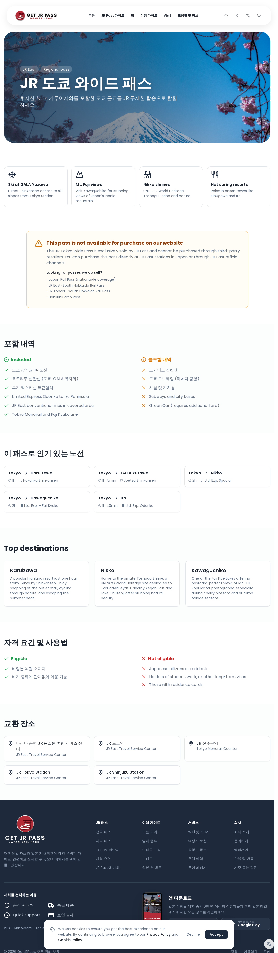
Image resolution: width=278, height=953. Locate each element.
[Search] (226, 15)
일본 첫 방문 (152, 867)
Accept (216, 934)
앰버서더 (241, 849)
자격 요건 (103, 858)
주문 (91, 15)
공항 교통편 (197, 849)
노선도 (147, 858)
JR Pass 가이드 (112, 15)
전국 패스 (103, 831)
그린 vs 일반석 (107, 849)
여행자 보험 (197, 840)
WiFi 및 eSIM (198, 831)
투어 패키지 (197, 867)
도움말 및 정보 (188, 15)
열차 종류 (149, 840)
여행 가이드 (148, 15)
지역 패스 (103, 840)
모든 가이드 (151, 831)
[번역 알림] (269, 944)
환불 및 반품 (244, 858)
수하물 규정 (151, 849)
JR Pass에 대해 (108, 867)
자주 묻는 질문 (245, 867)
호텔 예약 (195, 858)
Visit (167, 15)
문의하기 (241, 840)
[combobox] (236, 15)
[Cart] (258, 15)
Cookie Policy (70, 939)
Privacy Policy (158, 934)
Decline (193, 934)
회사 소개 (241, 831)
